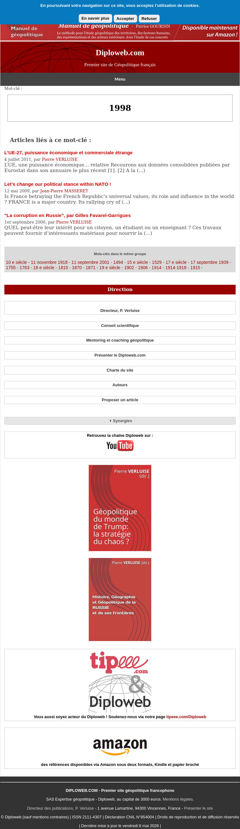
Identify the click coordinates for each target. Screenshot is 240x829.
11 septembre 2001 (90, 262)
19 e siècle (109, 267)
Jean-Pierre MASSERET (64, 191)
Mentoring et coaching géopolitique (120, 340)
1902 (129, 267)
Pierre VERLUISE (60, 159)
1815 (63, 267)
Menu (120, 79)
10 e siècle (17, 262)
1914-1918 (175, 267)
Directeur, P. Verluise (120, 310)
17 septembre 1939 (209, 262)
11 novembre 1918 (49, 262)
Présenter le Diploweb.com (120, 355)
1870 (77, 267)
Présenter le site (198, 808)
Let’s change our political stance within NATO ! (57, 184)
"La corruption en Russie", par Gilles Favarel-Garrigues (67, 215)
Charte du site (120, 370)
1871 (90, 267)
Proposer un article (120, 399)
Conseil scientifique (120, 325)
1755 (11, 267)
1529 (157, 262)
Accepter (125, 18)
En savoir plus (95, 18)
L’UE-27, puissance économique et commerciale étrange (68, 152)
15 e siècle (138, 262)
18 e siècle (43, 267)
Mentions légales (178, 799)
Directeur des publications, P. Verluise (60, 808)
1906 (143, 267)
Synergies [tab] (120, 420)
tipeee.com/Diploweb (186, 716)
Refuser (149, 18)
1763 (24, 267)
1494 (118, 262)
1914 (156, 267)
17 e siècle (176, 262)
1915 (195, 267)
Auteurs (120, 384)
